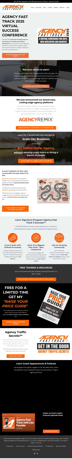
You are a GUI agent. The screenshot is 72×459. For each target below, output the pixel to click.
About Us (62, 7)
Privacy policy (9, 446)
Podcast (56, 7)
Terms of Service (20, 446)
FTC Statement (49, 446)
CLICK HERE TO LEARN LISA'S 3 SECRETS (36, 161)
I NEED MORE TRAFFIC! (15, 356)
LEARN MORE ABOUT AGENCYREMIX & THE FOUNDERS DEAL (36, 127)
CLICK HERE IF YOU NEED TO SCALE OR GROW (15, 208)
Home (32, 7)
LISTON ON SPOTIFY (51, 431)
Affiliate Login (36, 450)
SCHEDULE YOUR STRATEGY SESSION (36, 86)
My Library (38, 7)
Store (44, 7)
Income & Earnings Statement (35, 446)
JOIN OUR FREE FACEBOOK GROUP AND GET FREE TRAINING (36, 279)
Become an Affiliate (61, 446)
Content (50, 7)
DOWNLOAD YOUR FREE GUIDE (15, 323)
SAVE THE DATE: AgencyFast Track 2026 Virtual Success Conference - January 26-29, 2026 (36, 1)
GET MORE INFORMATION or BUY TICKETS (15, 55)
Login (67, 7)
